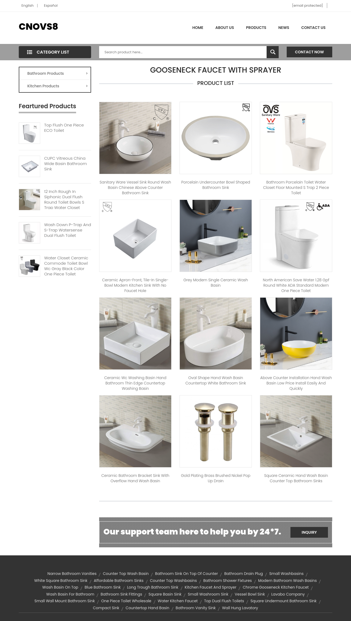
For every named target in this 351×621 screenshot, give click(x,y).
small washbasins (286, 573)
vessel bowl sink (250, 594)
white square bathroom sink (61, 580)
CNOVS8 (38, 26)
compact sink (106, 608)
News (283, 27)
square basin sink (164, 594)
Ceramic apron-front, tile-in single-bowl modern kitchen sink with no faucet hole (135, 285)
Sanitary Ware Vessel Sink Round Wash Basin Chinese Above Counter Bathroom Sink (135, 187)
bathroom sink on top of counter (186, 573)
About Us (224, 27)
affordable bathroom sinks (119, 580)
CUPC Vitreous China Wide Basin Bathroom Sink (65, 164)
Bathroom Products (57, 73)
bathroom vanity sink (196, 608)
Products (256, 27)
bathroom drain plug (243, 573)
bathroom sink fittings (121, 594)
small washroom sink (208, 594)
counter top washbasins (173, 580)
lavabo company (288, 594)
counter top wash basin (126, 573)
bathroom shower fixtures (227, 580)
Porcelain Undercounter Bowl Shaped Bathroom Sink (215, 184)
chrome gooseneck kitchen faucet (276, 587)
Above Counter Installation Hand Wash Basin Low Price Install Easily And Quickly (296, 383)
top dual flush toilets (224, 601)
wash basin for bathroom (70, 594)
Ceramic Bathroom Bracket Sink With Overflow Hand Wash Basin (135, 478)
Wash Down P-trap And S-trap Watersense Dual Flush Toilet (67, 230)
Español (51, 5)
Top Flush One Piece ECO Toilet (64, 127)
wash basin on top (60, 587)
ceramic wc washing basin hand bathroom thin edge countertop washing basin (135, 383)
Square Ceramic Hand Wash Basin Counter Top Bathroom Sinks (296, 478)
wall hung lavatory (240, 608)
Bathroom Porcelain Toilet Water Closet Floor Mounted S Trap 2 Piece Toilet (296, 187)
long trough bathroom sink (152, 587)
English (27, 5)
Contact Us (313, 27)
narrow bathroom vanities (71, 573)
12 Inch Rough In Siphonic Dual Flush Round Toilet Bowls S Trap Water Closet (64, 199)
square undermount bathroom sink (284, 601)
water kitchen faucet (178, 601)
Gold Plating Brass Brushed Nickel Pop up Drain (216, 478)
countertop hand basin (147, 608)
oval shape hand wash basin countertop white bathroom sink (215, 380)
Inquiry (309, 532)
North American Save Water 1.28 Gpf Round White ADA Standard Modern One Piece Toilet (296, 285)
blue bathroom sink (103, 587)
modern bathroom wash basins (287, 580)
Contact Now (309, 52)
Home (197, 27)
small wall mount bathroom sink (64, 601)
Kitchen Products (57, 86)
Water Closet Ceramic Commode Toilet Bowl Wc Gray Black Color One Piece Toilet (66, 266)
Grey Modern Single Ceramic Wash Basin (216, 282)
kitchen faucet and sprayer (210, 587)
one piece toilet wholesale (126, 601)
